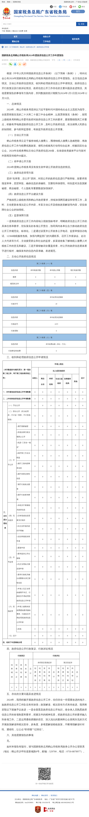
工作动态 (46, 41)
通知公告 (15, 41)
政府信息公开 (30, 47)
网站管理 (44, 795)
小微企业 (14, 31)
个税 (3, 31)
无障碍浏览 (17, 2)
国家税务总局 (69, 2)
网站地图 (35, 795)
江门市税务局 (13, 47)
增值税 (8, 31)
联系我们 (54, 795)
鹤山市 (22, 47)
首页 (15, 37)
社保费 (20, 31)
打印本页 (76, 60)
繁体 (8, 2)
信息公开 (46, 37)
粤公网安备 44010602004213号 (63, 802)
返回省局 (75, 39)
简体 (3, 2)
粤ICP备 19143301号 (43, 802)
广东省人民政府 (81, 2)
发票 (25, 31)
